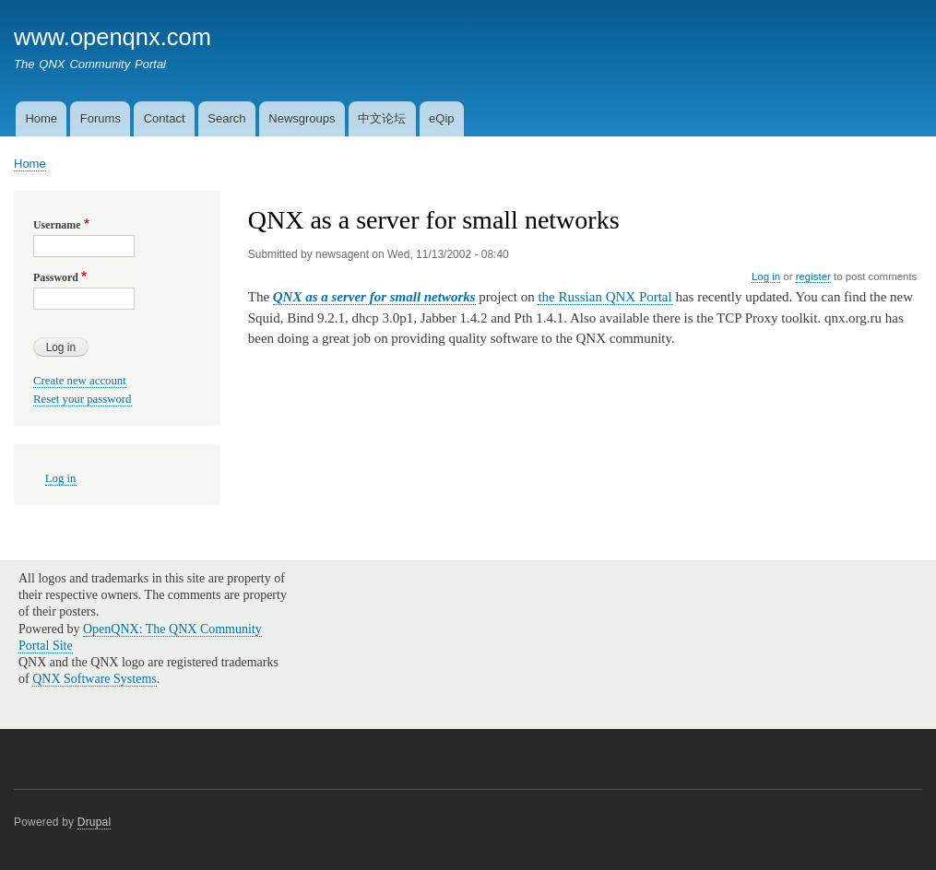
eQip (441, 118)
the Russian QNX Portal (604, 296)
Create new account (79, 380)
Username (56, 224)
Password (55, 277)
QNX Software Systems (94, 679)
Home (41, 118)
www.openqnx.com (112, 37)
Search (226, 118)
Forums (100, 118)
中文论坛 (382, 118)
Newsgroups (301, 118)
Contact (164, 118)
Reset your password (82, 399)
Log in (766, 276)
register (813, 276)
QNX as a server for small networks (374, 296)
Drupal (94, 822)
